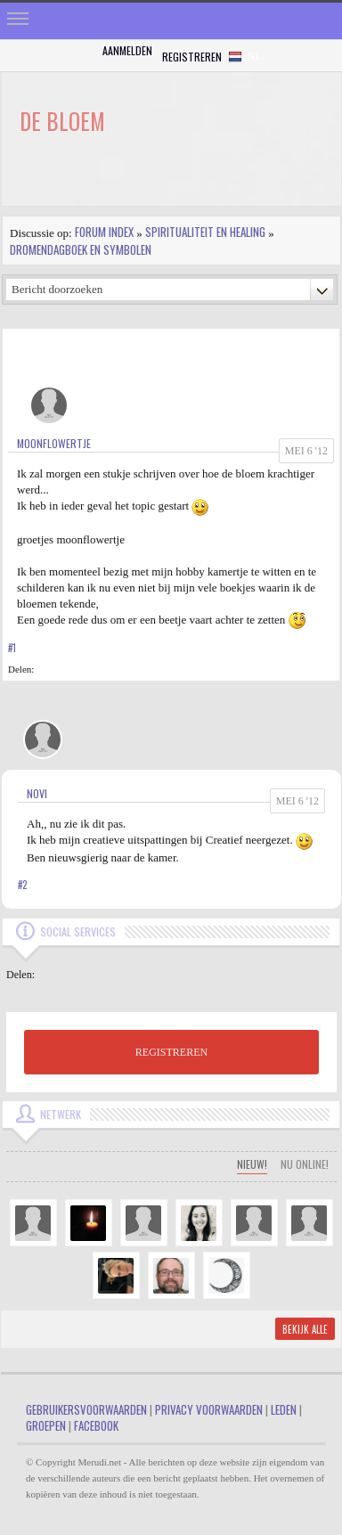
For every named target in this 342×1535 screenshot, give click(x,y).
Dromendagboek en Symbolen (80, 249)
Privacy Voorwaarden (209, 1409)
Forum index (104, 232)
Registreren (192, 56)
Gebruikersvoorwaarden (86, 1409)
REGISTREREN (171, 1052)
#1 (12, 648)
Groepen (46, 1425)
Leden (284, 1409)
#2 (22, 885)
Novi (37, 793)
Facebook (96, 1425)
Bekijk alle (305, 1329)
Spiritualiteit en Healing (205, 232)
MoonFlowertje (54, 443)
